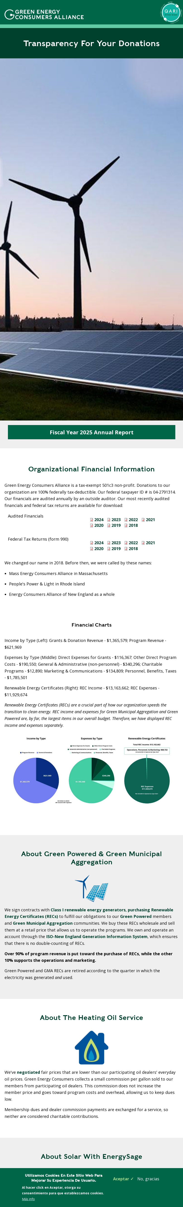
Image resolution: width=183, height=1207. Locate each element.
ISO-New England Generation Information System (96, 936)
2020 (98, 525)
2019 (116, 525)
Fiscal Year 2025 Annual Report (91, 432)
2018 (133, 525)
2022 (133, 519)
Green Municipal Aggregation (43, 923)
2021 (150, 519)
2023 (116, 519)
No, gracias (148, 1178)
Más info (28, 1199)
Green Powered (136, 916)
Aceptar (121, 1178)
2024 (98, 519)
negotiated (28, 1072)
